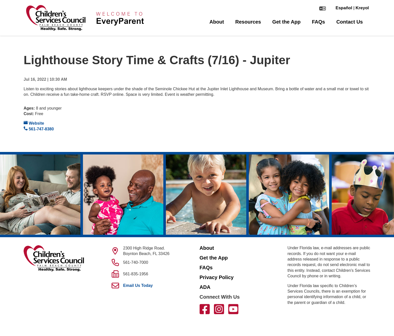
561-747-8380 (39, 128)
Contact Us (349, 22)
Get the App (286, 22)
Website (34, 123)
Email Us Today (138, 285)
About (217, 22)
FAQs (318, 22)
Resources (248, 22)
